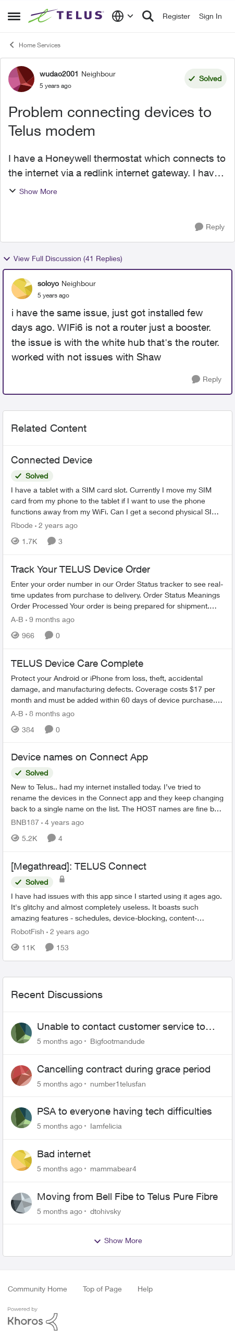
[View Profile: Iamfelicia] (21, 1117)
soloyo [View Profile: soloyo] (48, 283)
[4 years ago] (62, 822)
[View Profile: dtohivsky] (21, 1203)
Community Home (37, 1288)
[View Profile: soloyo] (21, 288)
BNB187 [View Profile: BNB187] (25, 822)
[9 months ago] (50, 619)
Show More (32, 191)
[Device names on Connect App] (117, 797)
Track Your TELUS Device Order (80, 569)
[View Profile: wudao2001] (21, 79)
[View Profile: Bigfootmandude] (21, 1033)
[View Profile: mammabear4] (21, 1160)
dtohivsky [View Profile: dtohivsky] (105, 1210)
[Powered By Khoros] (117, 1319)
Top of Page (102, 1288)
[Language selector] (122, 16)
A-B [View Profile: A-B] (17, 619)
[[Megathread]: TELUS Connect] (117, 906)
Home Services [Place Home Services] (34, 45)
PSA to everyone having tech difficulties (124, 1111)
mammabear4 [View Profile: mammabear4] (113, 1168)
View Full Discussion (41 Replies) (62, 258)
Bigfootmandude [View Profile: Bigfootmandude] (117, 1041)
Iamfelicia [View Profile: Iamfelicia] (106, 1125)
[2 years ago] (56, 525)
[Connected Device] (117, 500)
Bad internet (64, 1153)
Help (145, 1288)
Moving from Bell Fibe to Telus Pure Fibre (127, 1196)
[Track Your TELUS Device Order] (117, 594)
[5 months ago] (59, 1041)
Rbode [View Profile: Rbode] (22, 525)
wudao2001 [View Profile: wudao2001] (59, 73)
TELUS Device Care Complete (77, 663)
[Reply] (210, 227)
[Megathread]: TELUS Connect (78, 866)
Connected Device (51, 460)
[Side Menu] (14, 16)
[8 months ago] (50, 712)
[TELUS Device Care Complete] (117, 688)
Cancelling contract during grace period (124, 1069)
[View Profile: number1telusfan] (21, 1075)
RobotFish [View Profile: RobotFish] (27, 931)
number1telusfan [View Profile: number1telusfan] (118, 1083)
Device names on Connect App (79, 757)
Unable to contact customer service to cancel (121, 1026)
